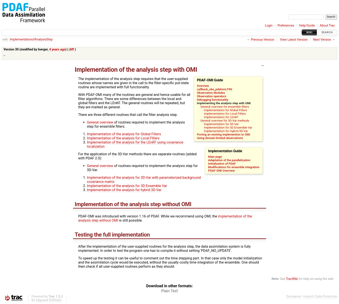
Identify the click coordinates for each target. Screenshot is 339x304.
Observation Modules (211, 92)
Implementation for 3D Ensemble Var (228, 127)
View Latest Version (294, 40)
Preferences (285, 25)
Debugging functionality (212, 99)
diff (71, 49)
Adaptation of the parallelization (229, 160)
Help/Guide (307, 25)
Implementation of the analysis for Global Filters (124, 134)
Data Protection (326, 296)
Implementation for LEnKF (221, 117)
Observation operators (211, 96)
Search (327, 32)
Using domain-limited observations (220, 138)
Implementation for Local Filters (225, 113)
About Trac (327, 25)
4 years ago (57, 49)
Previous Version (262, 40)
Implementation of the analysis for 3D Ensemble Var (127, 186)
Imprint (308, 296)
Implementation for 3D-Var (221, 124)
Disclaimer (293, 296)
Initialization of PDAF (222, 163)
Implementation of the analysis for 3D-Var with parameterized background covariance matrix (144, 179)
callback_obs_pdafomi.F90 (214, 89)
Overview (203, 85)
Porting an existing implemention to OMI (223, 134)
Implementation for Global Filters (225, 110)
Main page (215, 156)
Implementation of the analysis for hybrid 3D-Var (124, 190)
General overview (100, 122)
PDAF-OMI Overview (221, 170)
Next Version (322, 40)
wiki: (5, 39)
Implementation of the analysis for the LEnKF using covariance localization (135, 144)
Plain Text (169, 291)
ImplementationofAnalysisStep (31, 39)
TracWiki (292, 279)
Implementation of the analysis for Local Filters (123, 138)
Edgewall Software (49, 300)
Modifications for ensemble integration (233, 167)
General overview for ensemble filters (224, 106)
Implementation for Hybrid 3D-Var (226, 131)
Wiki (309, 32)
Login (269, 25)
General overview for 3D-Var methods (224, 120)
